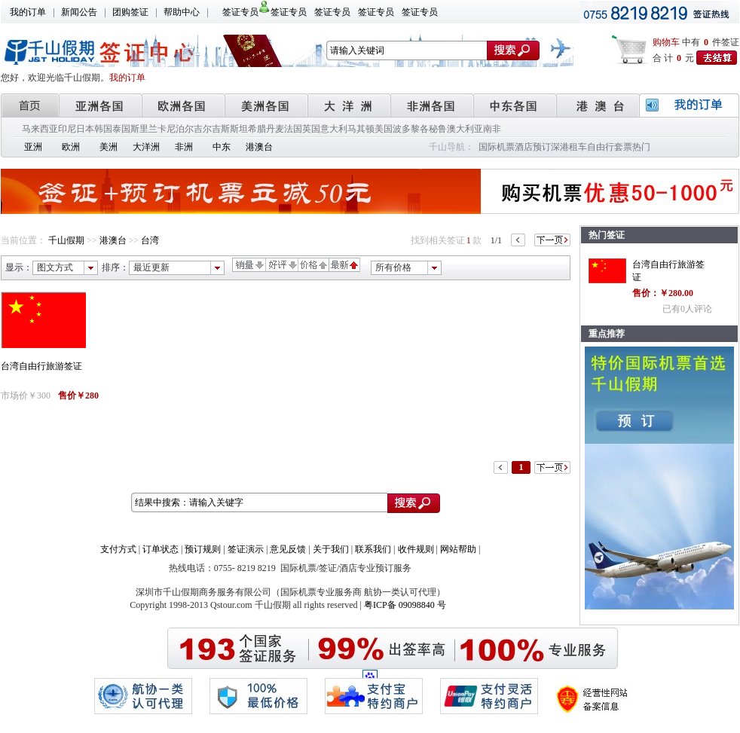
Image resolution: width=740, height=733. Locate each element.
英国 (311, 129)
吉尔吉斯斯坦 (221, 129)
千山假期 (66, 240)
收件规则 (416, 549)
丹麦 (275, 129)
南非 (492, 129)
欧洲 (71, 147)
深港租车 (569, 147)
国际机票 (497, 147)
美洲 (108, 147)
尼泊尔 (180, 129)
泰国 (121, 129)
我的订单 (28, 12)
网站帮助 (458, 549)
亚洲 (33, 147)
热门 (641, 147)
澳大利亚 (465, 129)
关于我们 (331, 549)
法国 (293, 129)
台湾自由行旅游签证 (41, 366)
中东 (222, 147)
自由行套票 (609, 147)
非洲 (184, 147)
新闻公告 (79, 12)
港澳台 (259, 147)
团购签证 (130, 12)
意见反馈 (288, 549)
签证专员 (240, 12)
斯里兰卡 (148, 129)
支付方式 (118, 549)
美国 (384, 129)
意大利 (333, 129)
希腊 (257, 129)
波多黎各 (411, 129)
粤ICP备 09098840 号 (405, 605)
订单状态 (160, 549)
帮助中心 (182, 12)
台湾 (150, 240)
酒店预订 (533, 147)
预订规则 (203, 549)
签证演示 (246, 549)
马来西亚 (40, 129)
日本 (85, 129)
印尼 (67, 129)
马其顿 (361, 129)
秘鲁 (438, 129)
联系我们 (373, 549)
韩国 (103, 129)
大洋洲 (146, 147)
